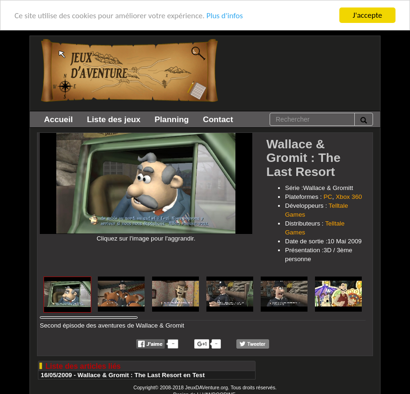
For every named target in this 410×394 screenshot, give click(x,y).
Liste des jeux (114, 119)
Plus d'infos (224, 15)
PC (327, 196)
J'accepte (367, 15)
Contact (218, 119)
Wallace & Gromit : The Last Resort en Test (141, 375)
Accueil (58, 119)
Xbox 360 (349, 196)
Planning (171, 119)
